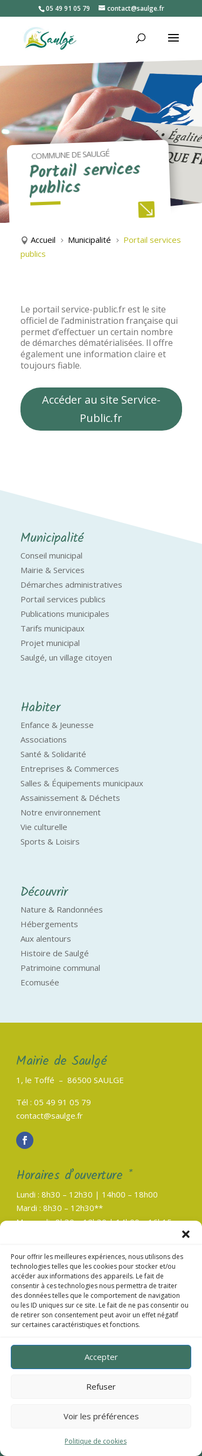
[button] (185, 1234)
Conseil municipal (51, 555)
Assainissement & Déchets (70, 797)
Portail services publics (63, 599)
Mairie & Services (52, 569)
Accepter (101, 1356)
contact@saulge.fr (49, 1115)
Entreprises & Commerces (69, 768)
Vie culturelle (43, 826)
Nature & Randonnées (61, 909)
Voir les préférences (101, 1416)
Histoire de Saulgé (54, 953)
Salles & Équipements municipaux (81, 783)
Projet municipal (50, 642)
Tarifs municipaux (52, 628)
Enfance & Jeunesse (57, 724)
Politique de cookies (96, 1441)
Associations (43, 739)
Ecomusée (39, 982)
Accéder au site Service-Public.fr (101, 408)
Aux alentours (45, 938)
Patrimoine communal (60, 967)
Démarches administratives (71, 584)
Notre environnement (60, 812)
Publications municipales (64, 613)
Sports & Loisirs (50, 841)
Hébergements (49, 923)
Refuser (101, 1386)
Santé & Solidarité (53, 754)
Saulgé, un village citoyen (66, 657)
